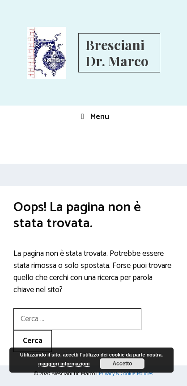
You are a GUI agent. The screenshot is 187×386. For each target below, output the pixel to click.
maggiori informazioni (63, 363)
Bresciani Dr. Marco (117, 53)
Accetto (122, 364)
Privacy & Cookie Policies (126, 373)
